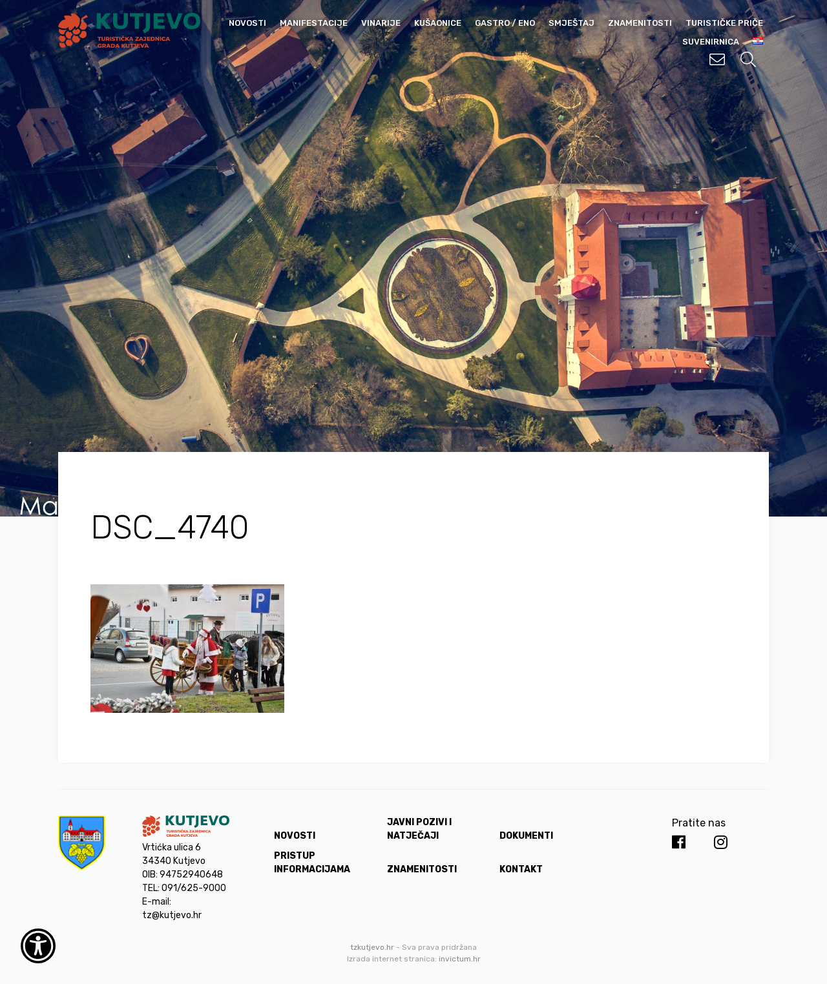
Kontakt (521, 869)
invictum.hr (460, 958)
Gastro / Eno (505, 23)
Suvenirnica (710, 41)
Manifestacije (314, 23)
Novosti (247, 23)
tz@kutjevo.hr (172, 915)
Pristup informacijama (312, 862)
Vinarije (381, 23)
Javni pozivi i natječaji (419, 829)
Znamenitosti (640, 23)
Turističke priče (724, 23)
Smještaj (571, 23)
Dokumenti (526, 835)
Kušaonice (437, 23)
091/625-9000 (194, 888)
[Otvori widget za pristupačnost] (38, 946)
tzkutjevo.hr (372, 947)
